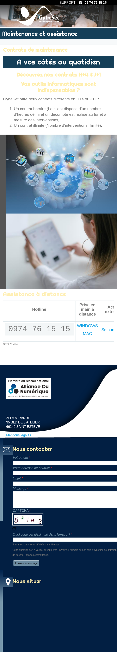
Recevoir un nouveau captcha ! (14, 534)
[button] (109, 7)
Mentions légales (18, 441)
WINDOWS (87, 391)
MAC (87, 399)
